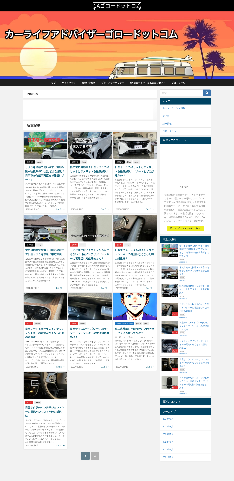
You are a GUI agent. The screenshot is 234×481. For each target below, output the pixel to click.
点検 (146, 323)
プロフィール (178, 83)
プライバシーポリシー (112, 83)
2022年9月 (168, 449)
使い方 (74, 245)
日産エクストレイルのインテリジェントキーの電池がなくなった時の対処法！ (134, 254)
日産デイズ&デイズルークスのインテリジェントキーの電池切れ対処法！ (89, 332)
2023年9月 (168, 419)
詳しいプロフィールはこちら (185, 228)
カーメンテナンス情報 (125, 323)
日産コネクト (169, 131)
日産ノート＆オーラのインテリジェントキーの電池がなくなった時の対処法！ (44, 332)
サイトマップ (68, 83)
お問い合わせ (88, 83)
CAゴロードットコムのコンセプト (147, 83)
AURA (137, 162)
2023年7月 (168, 434)
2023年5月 (168, 442)
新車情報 (30, 162)
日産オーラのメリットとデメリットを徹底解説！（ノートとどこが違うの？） (134, 171)
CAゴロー (60, 209)
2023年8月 (168, 426)
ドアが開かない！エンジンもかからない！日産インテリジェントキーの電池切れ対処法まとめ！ (89, 254)
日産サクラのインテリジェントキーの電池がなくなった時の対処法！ (44, 411)
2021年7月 (168, 457)
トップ (52, 83)
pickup (39, 162)
